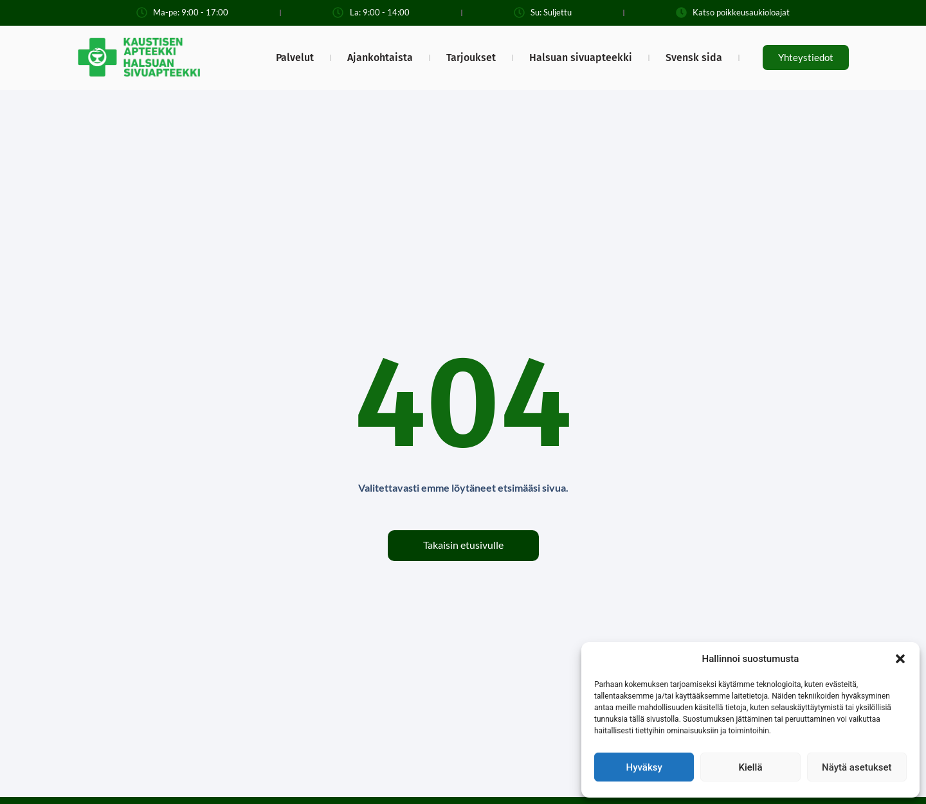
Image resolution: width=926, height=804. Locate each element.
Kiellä (750, 767)
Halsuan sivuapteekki (580, 57)
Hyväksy (644, 767)
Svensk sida (694, 57)
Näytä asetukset (857, 767)
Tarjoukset (471, 57)
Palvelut (295, 57)
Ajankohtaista (380, 57)
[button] (900, 658)
